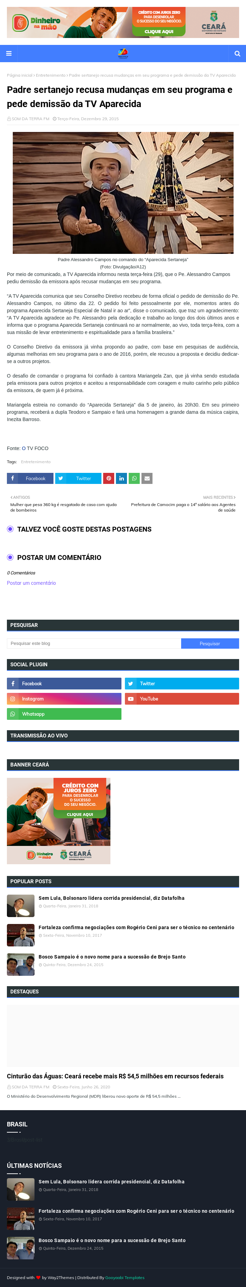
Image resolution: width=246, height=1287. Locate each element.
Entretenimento (51, 75)
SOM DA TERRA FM (30, 118)
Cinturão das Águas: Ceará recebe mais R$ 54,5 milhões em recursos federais (115, 1076)
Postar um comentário (31, 583)
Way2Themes (61, 1277)
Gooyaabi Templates (125, 1277)
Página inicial (19, 75)
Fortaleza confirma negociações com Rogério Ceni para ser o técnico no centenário (136, 927)
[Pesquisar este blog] (94, 643)
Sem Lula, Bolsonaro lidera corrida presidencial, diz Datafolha (112, 898)
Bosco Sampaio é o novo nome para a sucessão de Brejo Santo (112, 957)
